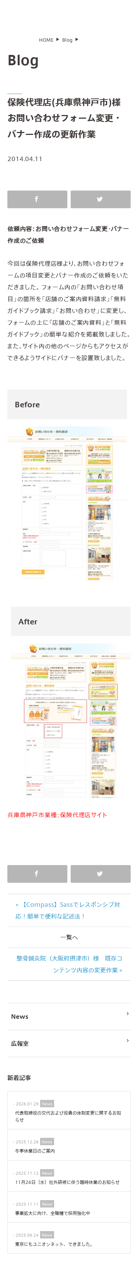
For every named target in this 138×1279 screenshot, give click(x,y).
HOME (46, 45)
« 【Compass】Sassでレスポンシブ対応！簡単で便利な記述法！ (67, 915)
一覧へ (69, 942)
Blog (67, 45)
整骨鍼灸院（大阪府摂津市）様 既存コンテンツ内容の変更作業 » (70, 969)
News (71, 1020)
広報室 (71, 1047)
